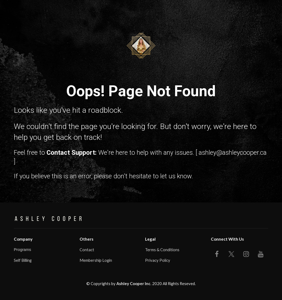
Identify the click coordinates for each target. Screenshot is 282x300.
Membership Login (96, 260)
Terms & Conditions (162, 249)
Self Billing (23, 260)
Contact (87, 249)
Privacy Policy (157, 260)
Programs (22, 249)
